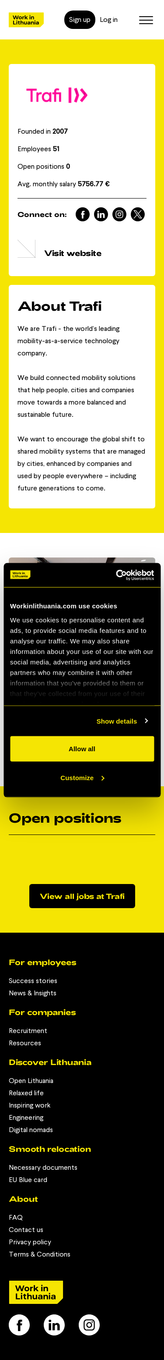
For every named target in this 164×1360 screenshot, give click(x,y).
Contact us (26, 1229)
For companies (42, 1012)
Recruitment (28, 1030)
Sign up (80, 19)
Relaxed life (26, 1092)
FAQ (16, 1217)
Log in (109, 19)
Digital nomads (31, 1129)
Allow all (82, 749)
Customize (82, 777)
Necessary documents (43, 1167)
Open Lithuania (31, 1080)
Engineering (26, 1117)
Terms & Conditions (39, 1254)
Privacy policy (30, 1241)
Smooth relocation (50, 1149)
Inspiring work (29, 1105)
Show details (117, 720)
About (23, 1199)
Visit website (72, 253)
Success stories (33, 980)
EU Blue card (28, 1179)
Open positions (43, 166)
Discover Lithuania (50, 1062)
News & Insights (32, 993)
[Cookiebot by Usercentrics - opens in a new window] (117, 575)
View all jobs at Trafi (82, 895)
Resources (25, 1043)
